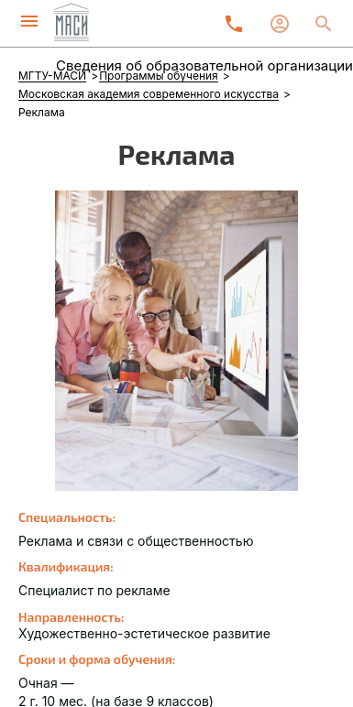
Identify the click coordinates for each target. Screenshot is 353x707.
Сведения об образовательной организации (204, 65)
